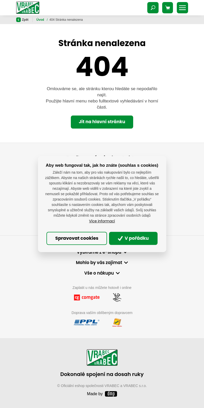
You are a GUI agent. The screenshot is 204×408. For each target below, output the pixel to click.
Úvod (40, 20)
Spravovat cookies (76, 238)
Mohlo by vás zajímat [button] (99, 262)
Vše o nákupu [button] (99, 273)
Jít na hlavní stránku (102, 122)
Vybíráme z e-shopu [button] (99, 252)
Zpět (22, 19)
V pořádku (133, 238)
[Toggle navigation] (153, 7)
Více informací (102, 221)
